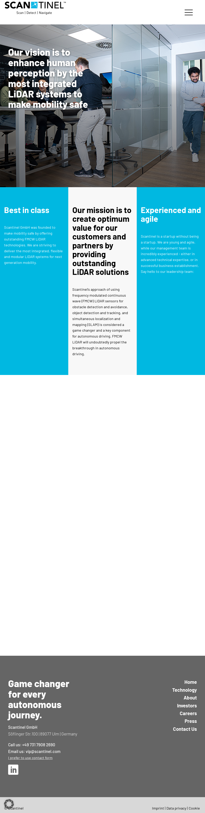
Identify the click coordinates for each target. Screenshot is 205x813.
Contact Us (185, 729)
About (190, 697)
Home (190, 682)
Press (191, 721)
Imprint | (158, 808)
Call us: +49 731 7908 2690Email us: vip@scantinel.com (34, 748)
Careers (188, 713)
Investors (187, 705)
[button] (9, 804)
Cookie (194, 808)
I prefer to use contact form (30, 757)
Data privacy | (177, 808)
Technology (184, 690)
